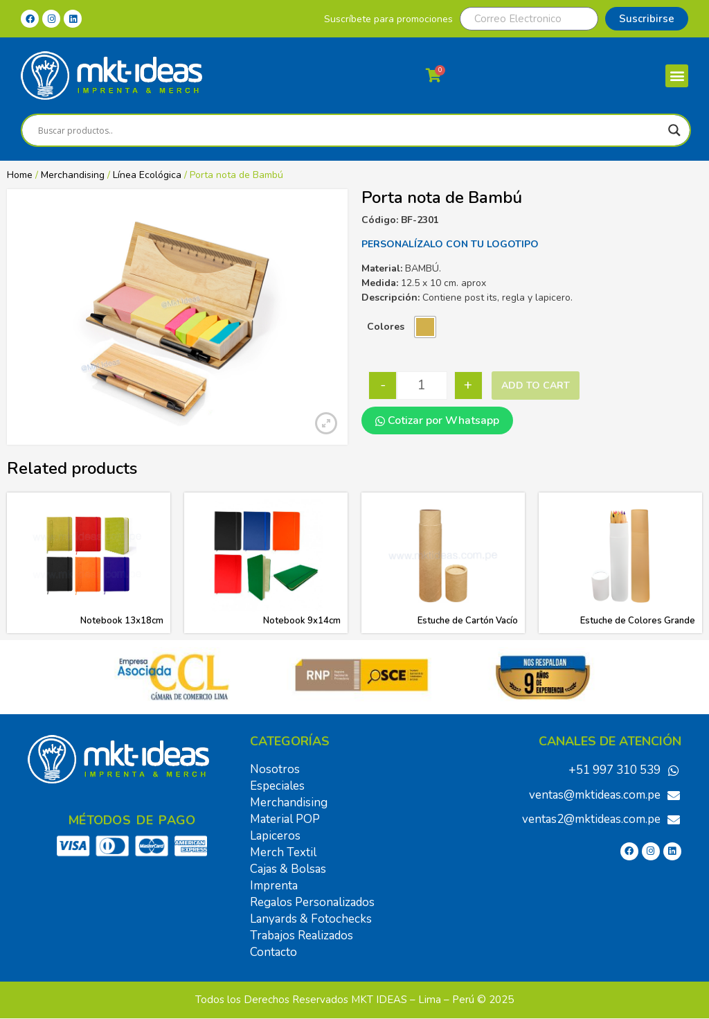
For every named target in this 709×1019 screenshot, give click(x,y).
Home (20, 174)
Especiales (277, 786)
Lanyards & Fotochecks (311, 919)
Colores (385, 326)
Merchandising (73, 174)
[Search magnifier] (674, 130)
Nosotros (275, 769)
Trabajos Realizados (301, 935)
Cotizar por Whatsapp (437, 420)
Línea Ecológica (147, 174)
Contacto (273, 952)
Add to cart (535, 385)
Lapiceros (275, 836)
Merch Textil (283, 852)
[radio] (425, 327)
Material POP (285, 819)
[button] (676, 75)
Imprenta (274, 886)
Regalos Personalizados (312, 902)
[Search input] (349, 130)
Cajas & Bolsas (288, 869)
